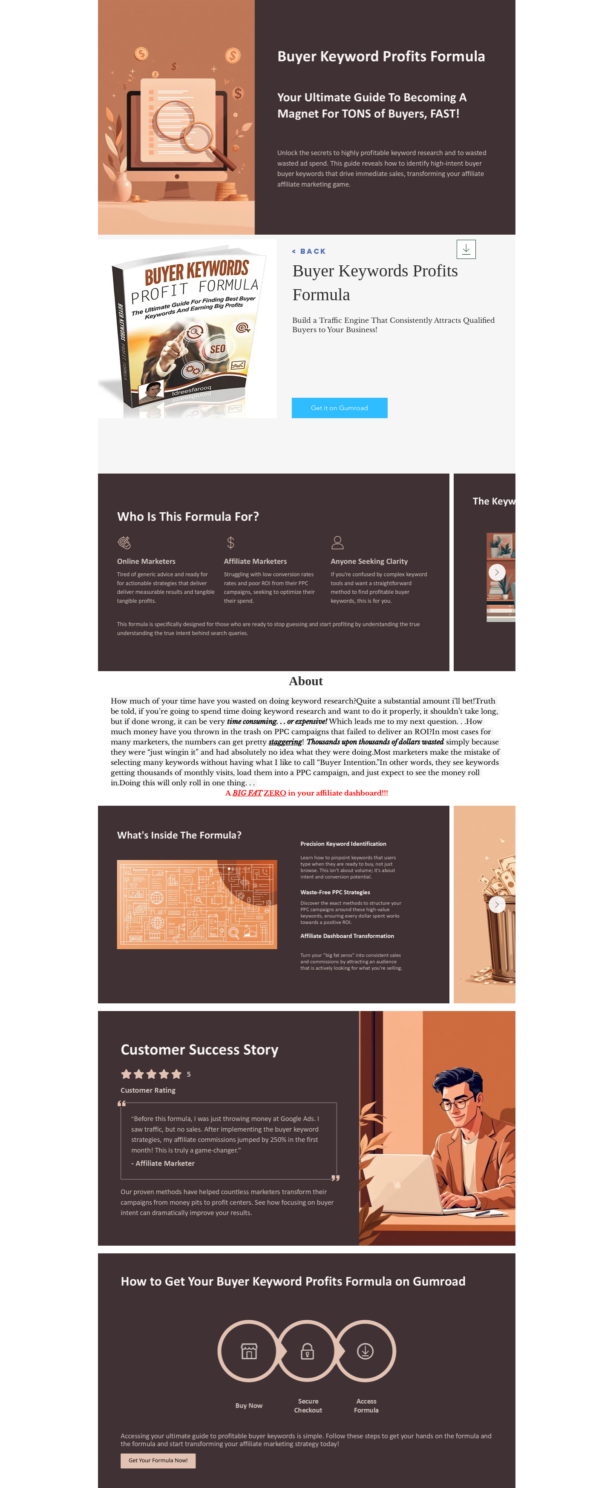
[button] (316, 251)
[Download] (466, 249)
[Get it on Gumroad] (340, 408)
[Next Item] (497, 572)
